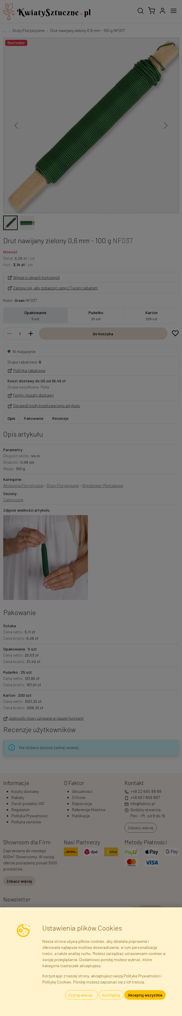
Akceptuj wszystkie (145, 994)
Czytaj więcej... (82, 994)
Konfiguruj (111, 994)
